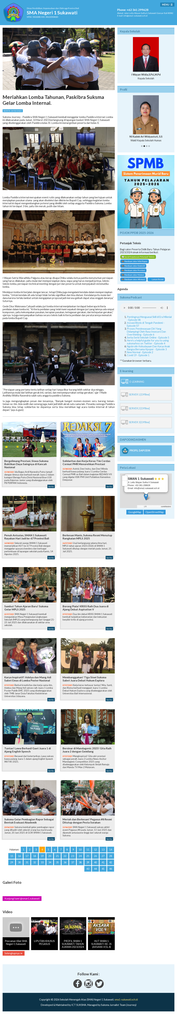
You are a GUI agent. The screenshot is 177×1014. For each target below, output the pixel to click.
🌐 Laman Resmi (156, 279)
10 (80, 849)
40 (95, 862)
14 (110, 849)
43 (87, 868)
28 (110, 855)
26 (95, 855)
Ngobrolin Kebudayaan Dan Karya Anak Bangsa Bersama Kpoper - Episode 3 (148, 348)
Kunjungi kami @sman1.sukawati (22, 898)
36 (65, 862)
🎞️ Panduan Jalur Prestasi (133, 270)
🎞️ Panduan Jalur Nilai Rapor (134, 261)
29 (11, 862)
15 (11, 855)
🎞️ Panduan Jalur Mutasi (133, 275)
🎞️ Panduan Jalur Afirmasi (133, 279)
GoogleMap (134, 512)
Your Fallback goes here (146, 307)
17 (27, 855)
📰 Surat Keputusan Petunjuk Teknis (138, 257)
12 (95, 849)
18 (34, 855)
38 (80, 862)
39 (87, 862)
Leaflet (141, 506)
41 (103, 862)
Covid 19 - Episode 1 (138, 355)
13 (103, 849)
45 (103, 868)
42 (110, 862)
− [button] (125, 483)
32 (34, 862)
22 (65, 855)
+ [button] (125, 478)
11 (87, 849)
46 (110, 868)
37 (72, 862)
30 (19, 862)
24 (80, 855)
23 (72, 855)
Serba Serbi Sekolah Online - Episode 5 (148, 337)
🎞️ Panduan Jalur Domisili (133, 266)
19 (42, 855)
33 (42, 862)
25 (87, 855)
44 (95, 868)
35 (57, 862)
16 (19, 855)
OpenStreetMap (154, 506)
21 (57, 855)
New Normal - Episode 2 (140, 352)
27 (103, 855)
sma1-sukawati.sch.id (126, 999)
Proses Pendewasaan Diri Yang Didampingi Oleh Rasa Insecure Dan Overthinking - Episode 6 (146, 331)
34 (49, 862)
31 (27, 862)
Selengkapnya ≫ (13, 953)
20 (49, 855)
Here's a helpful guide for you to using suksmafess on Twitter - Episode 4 (148, 342)
